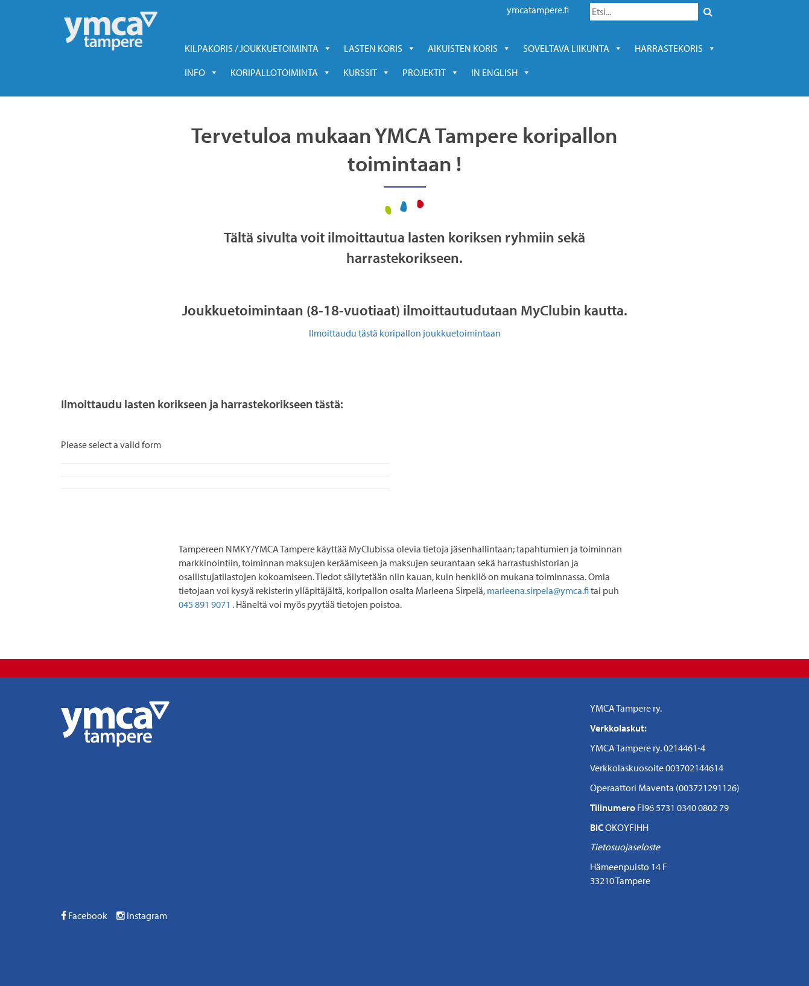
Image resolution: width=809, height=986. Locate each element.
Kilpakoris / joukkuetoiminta (258, 48)
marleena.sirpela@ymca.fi (538, 590)
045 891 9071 (204, 604)
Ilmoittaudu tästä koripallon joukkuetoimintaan (405, 333)
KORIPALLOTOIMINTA (280, 72)
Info (201, 72)
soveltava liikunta (573, 48)
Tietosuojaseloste (625, 847)
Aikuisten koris (469, 48)
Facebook (84, 915)
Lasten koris (380, 48)
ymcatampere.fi (538, 10)
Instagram (141, 915)
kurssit (366, 72)
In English (501, 72)
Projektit (430, 72)
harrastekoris (675, 48)
